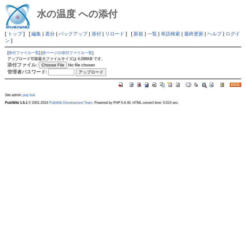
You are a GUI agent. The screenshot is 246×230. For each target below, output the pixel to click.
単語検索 (170, 33)
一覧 (152, 33)
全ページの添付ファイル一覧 (67, 52)
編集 (36, 33)
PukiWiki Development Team (71, 102)
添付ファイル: (22, 64)
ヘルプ (214, 33)
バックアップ (73, 33)
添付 (96, 33)
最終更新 (193, 33)
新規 (138, 33)
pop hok (29, 95)
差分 (50, 33)
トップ (15, 33)
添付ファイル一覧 (23, 52)
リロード (114, 33)
